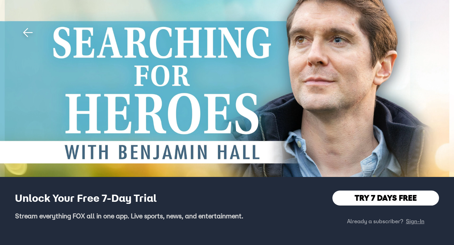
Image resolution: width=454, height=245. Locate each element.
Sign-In (415, 221)
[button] (27, 32)
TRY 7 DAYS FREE (386, 197)
